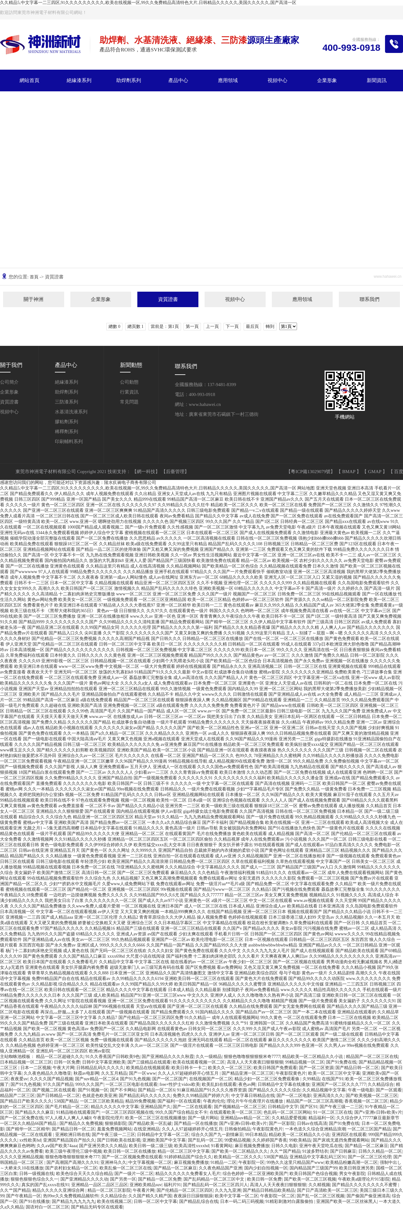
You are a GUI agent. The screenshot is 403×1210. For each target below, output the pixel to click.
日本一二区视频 (35, 1067)
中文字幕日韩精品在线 (253, 1095)
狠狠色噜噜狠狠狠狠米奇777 (72, 1157)
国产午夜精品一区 (23, 1196)
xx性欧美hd (30, 1140)
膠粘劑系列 (66, 421)
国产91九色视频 (135, 1079)
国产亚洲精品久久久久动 (84, 1179)
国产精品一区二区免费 (159, 1179)
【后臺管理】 (175, 471)
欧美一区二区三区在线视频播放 (155, 1118)
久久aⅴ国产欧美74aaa (57, 1145)
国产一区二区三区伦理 (369, 1157)
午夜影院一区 (251, 1162)
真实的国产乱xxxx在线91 (45, 1184)
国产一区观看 (389, 1090)
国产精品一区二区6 (156, 1090)
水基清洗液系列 (71, 411)
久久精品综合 (381, 1084)
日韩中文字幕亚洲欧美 (104, 1062)
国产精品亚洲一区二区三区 (248, 1073)
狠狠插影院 (115, 1123)
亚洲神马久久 (113, 1162)
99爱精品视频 (237, 1140)
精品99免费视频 (140, 1101)
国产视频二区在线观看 (54, 1090)
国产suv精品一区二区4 (96, 1079)
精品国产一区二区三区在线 (372, 1056)
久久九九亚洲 (228, 1190)
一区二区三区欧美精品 (101, 1101)
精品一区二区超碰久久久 (60, 1056)
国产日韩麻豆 (343, 1151)
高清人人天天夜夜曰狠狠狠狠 (255, 1062)
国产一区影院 (282, 1123)
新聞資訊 (377, 80)
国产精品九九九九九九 (73, 1201)
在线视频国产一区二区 (210, 1079)
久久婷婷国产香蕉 (269, 1140)
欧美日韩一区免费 (264, 1179)
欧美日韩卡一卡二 (188, 1067)
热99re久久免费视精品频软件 (71, 1196)
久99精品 (311, 1079)
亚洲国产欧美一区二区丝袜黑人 (346, 1201)
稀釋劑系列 (66, 431)
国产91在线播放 (34, 1201)
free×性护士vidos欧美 (180, 1084)
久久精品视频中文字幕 (324, 1090)
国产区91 (308, 1106)
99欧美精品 (300, 1140)
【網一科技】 (146, 471)
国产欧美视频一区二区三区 (372, 1095)
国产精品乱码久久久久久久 (145, 1095)
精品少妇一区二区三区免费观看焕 (267, 1079)
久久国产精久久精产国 (150, 1196)
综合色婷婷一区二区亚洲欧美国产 (255, 1173)
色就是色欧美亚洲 (99, 1095)
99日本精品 (256, 1134)
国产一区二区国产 (169, 1079)
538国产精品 (66, 1101)
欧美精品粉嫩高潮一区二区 (352, 1162)
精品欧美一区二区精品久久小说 (313, 1056)
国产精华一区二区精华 (28, 1129)
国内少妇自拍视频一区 (266, 1168)
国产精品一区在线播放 (195, 1123)
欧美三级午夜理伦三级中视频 (73, 1151)
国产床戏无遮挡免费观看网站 (341, 1140)
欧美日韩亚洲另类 (356, 1168)
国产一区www (142, 1073)
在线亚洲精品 (147, 1129)
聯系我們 (79, 102)
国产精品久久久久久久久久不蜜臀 (365, 1184)
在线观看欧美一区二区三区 (236, 1112)
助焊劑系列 (128, 80)
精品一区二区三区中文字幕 (183, 1151)
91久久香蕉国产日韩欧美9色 (113, 1056)
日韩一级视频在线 (36, 1173)
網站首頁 (29, 80)
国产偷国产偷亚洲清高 (368, 1196)
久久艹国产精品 (285, 1151)
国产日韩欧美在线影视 (118, 1140)
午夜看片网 (143, 1190)
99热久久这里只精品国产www (295, 1162)
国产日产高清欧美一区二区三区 (327, 1190)
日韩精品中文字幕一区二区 (163, 1134)
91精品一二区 (223, 1162)
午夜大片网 (63, 1067)
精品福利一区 (321, 1118)
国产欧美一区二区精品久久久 (239, 1151)
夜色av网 (246, 1084)
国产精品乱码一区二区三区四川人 (215, 1184)
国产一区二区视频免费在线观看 (132, 1157)
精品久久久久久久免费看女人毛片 (187, 1173)
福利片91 (172, 1184)
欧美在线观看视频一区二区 (199, 1062)
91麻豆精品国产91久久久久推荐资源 (211, 1090)
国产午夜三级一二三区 (341, 1106)
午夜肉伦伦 (214, 1101)
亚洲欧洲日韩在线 (72, 1134)
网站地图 (306, 488)
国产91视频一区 (93, 1090)
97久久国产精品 (58, 1084)
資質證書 (168, 299)
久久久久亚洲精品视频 (21, 1157)
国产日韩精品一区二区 (58, 1095)
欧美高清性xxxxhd (191, 1145)
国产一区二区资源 (316, 1067)
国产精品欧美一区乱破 (150, 1123)
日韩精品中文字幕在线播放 (284, 1084)
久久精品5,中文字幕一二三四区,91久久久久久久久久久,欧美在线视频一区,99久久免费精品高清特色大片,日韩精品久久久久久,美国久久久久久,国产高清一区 (148, 2)
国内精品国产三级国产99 (313, 1168)
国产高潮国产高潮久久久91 (72, 1162)
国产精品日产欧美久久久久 (26, 1101)
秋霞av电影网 (86, 1073)
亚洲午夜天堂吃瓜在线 (321, 1145)
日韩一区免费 (67, 1062)
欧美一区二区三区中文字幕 (334, 1073)
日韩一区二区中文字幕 (155, 1201)
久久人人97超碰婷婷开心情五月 (189, 1073)
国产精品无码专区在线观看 (97, 1207)
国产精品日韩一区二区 (357, 1067)
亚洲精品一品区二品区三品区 (99, 1184)
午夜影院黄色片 (291, 1073)
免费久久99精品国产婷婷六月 (201, 1095)
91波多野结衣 (315, 1151)
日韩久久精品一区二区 (380, 1151)
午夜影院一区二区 (277, 1196)
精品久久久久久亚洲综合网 (59, 1190)
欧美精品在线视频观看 (148, 1067)
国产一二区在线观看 (192, 1106)
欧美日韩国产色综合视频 (313, 1173)
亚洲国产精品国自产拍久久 (69, 1140)
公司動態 (129, 382)
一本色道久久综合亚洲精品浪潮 (315, 1129)
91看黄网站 (221, 1145)
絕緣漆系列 (79, 80)
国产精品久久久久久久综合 (274, 1090)
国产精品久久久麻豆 (34, 1112)
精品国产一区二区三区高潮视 (314, 1101)
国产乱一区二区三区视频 (320, 1196)
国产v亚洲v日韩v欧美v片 (378, 1112)
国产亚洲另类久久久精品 (103, 1145)
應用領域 (228, 80)
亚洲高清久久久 (328, 1095)
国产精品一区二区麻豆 (366, 1145)
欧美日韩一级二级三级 (150, 1145)
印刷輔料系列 (69, 441)
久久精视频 (319, 1184)
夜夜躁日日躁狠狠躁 (193, 1196)
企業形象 (327, 80)
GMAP (375, 471)
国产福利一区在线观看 (179, 1101)
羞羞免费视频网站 (114, 1129)
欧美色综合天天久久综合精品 (84, 1173)
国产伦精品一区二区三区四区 (185, 1190)
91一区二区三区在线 (332, 1112)
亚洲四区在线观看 (349, 1134)
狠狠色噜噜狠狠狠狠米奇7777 (252, 1056)
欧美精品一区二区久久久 (238, 1157)
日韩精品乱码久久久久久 (100, 1067)
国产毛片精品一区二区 (67, 1106)
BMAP (349, 471)
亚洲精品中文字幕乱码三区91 (318, 1157)
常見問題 (129, 401)
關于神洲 (29, 102)
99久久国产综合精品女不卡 (181, 1112)
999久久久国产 (89, 1084)
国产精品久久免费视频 (81, 1123)
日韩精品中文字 (283, 1106)
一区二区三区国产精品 (369, 1129)
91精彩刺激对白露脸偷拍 (289, 1201)
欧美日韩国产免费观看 (275, 1067)
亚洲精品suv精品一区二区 (245, 1118)
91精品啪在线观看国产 (78, 1112)
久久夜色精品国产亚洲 (220, 1168)
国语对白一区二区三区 (47, 1207)
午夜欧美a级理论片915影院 (364, 1179)
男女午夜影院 (352, 1173)
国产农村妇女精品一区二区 (71, 1168)
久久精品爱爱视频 (289, 1118)
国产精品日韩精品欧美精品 (269, 1190)
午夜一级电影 (361, 1090)
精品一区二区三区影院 (109, 1190)
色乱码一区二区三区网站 (287, 1112)
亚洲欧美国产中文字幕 (164, 1140)
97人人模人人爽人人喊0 (68, 1118)
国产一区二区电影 (294, 1095)
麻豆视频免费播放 (252, 1145)
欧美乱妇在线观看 (219, 1084)
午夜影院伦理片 (108, 1118)
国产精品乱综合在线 (198, 1201)
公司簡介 (9, 382)
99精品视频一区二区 (304, 1062)
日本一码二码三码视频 (242, 1201)
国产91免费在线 (341, 1062)
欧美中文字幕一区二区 (236, 1196)
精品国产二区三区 (17, 1095)
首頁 (35, 277)
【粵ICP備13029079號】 (311, 471)
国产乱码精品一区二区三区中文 (215, 1179)
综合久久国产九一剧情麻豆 (217, 1134)
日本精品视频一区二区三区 (26, 1062)
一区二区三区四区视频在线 (127, 1112)
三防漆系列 (66, 401)
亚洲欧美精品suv (146, 1184)
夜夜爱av (19, 1079)
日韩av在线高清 (312, 1123)
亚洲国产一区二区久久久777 (339, 1084)
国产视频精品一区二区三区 (240, 1106)
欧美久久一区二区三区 (229, 1067)
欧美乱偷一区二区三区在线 (126, 1168)
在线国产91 (332, 1079)
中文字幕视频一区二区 (150, 1162)
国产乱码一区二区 (205, 1140)
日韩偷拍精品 (237, 1129)
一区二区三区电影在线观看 (131, 1084)
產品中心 (178, 80)
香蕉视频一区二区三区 (366, 1101)
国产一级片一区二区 (133, 1173)
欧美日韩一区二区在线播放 (130, 1151)
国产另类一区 (123, 1179)
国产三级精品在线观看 (149, 1062)
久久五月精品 (114, 1073)
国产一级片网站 (203, 1118)
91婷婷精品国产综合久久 (188, 1157)
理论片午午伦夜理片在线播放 (255, 1101)
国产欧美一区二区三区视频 (310, 1179)
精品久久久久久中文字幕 (115, 1106)
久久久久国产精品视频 (51, 1079)
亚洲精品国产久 (155, 1106)
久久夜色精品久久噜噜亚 (47, 1073)
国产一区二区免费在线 (21, 1118)
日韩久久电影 (284, 1145)
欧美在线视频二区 (114, 1201)
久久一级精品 (209, 1056)
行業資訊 (129, 392)
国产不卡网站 (123, 1090)
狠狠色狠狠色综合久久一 (34, 1179)
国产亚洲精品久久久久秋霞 (168, 1056)
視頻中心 (277, 80)
